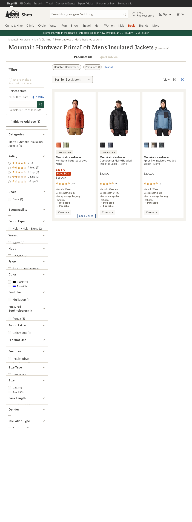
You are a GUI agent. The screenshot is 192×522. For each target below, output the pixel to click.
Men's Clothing (43, 39)
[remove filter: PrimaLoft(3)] (16, 400)
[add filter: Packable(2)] (15, 476)
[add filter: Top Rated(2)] (16, 472)
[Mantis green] (66, 145)
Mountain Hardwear (19, 39)
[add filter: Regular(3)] (14, 499)
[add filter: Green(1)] (16, 342)
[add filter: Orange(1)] (17, 346)
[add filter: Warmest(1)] (15, 265)
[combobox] (89, 14)
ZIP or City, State (18, 97)
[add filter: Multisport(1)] (16, 364)
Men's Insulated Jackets (88, 39)
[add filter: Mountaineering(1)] (20, 373)
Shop (27, 14)
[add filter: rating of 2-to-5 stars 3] (23, 177)
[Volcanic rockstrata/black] (162, 145)
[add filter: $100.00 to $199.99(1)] (22, 305)
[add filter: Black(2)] (15, 328)
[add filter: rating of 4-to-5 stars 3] (23, 168)
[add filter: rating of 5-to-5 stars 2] (23, 163)
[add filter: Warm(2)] (13, 261)
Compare (63, 213)
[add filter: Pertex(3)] (14, 395)
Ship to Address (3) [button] (24, 121)
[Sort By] (72, 79)
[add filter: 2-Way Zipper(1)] (18, 481)
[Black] (103, 145)
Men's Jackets (63, 39)
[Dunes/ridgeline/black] (154, 145)
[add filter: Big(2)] (12, 503)
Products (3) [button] (83, 57)
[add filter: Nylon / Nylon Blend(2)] (22, 234)
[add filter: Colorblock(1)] (17, 422)
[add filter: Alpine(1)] (14, 449)
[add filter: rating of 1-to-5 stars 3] (23, 181)
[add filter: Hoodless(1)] (16, 288)
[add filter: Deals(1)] (13, 199)
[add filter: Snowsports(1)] (17, 369)
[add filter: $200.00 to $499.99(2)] (23, 310)
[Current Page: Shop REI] (11, 3)
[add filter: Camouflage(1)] (17, 427)
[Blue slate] (110, 145)
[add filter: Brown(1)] (16, 337)
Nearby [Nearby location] (37, 97)
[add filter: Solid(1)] (13, 432)
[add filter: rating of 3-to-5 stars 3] (23, 172)
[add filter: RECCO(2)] (14, 405)
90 (182, 79)
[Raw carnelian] (59, 145)
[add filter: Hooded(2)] (15, 283)
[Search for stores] (40, 104)
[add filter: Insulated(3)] (16, 467)
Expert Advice (108, 57)
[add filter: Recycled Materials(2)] (21, 217)
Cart (181, 14)
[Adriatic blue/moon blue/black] (147, 145)
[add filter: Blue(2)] (14, 332)
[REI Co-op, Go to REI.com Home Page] (12, 14)
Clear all (108, 67)
